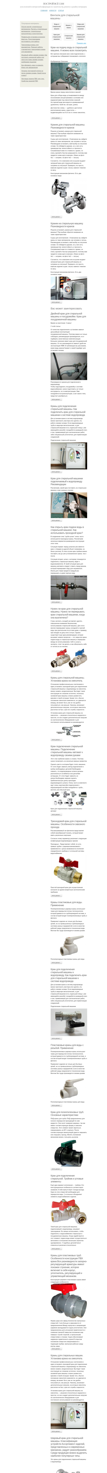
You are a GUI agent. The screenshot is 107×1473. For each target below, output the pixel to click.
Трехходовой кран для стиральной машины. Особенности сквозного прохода (68, 824)
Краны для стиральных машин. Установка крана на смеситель (67, 1357)
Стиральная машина (69, 37)
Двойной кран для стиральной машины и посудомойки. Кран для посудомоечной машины (68, 316)
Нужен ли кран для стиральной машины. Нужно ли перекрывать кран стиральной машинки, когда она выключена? (68, 613)
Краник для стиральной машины (81, 37)
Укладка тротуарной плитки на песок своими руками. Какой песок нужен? (33, 73)
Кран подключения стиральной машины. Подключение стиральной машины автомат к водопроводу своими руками (67, 751)
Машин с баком (69, 26)
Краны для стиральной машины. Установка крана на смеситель (67, 679)
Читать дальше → (56, 118)
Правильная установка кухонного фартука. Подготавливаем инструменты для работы (33, 39)
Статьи (61, 10)
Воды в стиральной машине (57, 26)
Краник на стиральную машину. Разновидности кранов (67, 225)
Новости (52, 10)
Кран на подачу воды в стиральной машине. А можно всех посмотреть (69, 49)
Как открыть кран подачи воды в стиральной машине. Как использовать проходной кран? (67, 530)
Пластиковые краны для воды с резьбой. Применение (67, 1046)
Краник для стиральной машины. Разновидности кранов (68, 126)
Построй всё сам (53, 3)
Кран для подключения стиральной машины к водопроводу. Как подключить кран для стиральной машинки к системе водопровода (69, 975)
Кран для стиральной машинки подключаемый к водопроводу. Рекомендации (67, 481)
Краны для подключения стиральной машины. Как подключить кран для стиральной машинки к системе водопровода (68, 410)
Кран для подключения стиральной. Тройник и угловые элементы (67, 1178)
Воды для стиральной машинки (81, 26)
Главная (44, 10)
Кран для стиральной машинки (57, 37)
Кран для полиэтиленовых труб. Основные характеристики (67, 1113)
